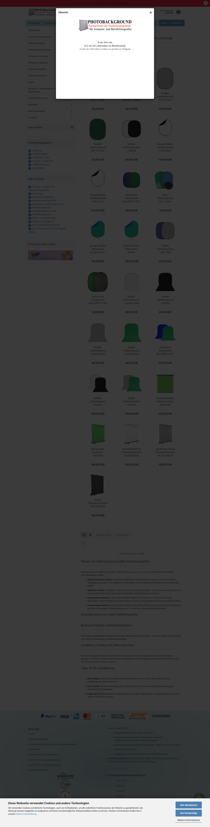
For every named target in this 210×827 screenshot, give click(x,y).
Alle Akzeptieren (188, 805)
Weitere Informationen (188, 820)
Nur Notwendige (188, 813)
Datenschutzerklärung (26, 814)
